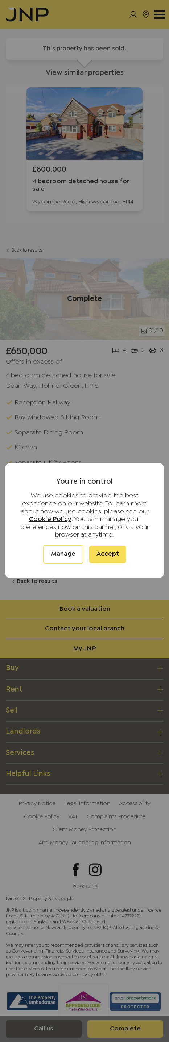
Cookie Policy (50, 519)
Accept (107, 554)
